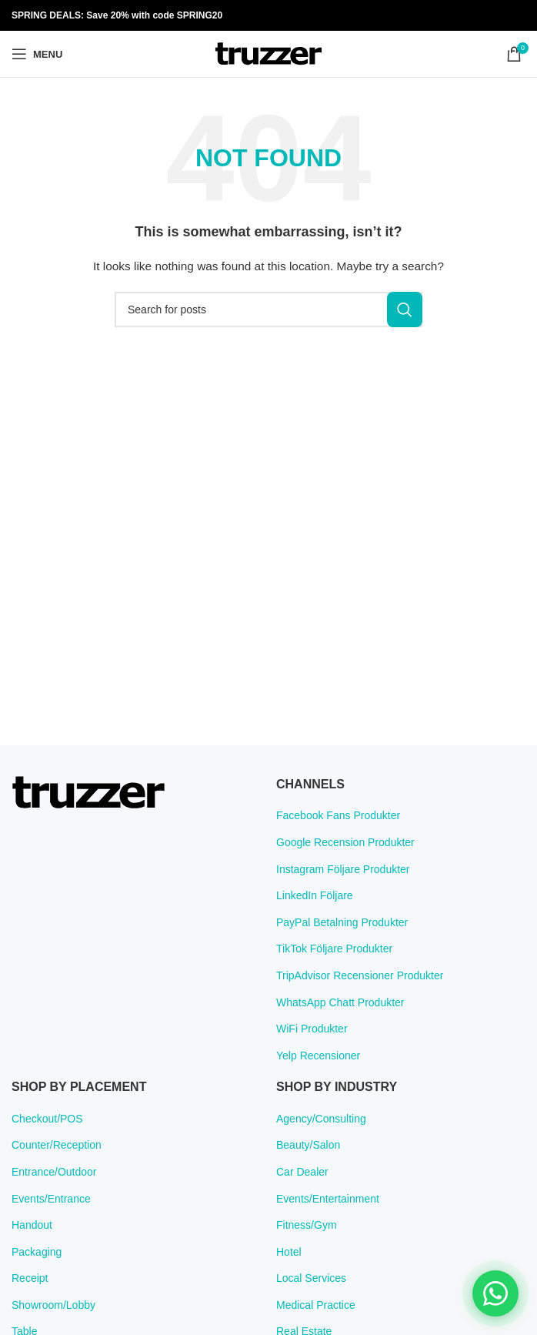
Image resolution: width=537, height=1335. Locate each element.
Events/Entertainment (327, 1199)
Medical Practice (315, 1305)
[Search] (268, 309)
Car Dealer (302, 1172)
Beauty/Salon (308, 1145)
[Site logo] (268, 53)
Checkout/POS (47, 1118)
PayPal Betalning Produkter (342, 922)
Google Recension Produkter (345, 842)
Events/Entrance (51, 1199)
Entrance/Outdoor (54, 1172)
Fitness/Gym (306, 1225)
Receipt (30, 1278)
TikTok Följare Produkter (334, 948)
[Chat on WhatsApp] (495, 1293)
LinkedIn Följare (314, 895)
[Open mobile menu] (37, 53)
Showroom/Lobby (53, 1305)
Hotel (289, 1252)
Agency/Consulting (321, 1118)
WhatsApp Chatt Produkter (340, 1002)
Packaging (37, 1252)
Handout (32, 1225)
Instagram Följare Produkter (343, 869)
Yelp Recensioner (318, 1055)
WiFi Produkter (312, 1028)
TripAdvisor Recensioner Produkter (359, 975)
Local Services (311, 1278)
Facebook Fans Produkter (338, 815)
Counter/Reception (57, 1145)
